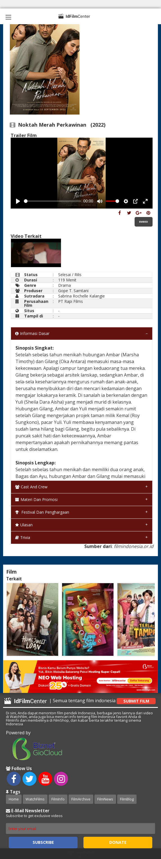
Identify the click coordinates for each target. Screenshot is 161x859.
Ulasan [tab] (24, 524)
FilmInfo (58, 799)
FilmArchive (80, 799)
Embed (143, 221)
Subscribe (43, 842)
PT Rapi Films (70, 301)
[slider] (52, 201)
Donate (117, 842)
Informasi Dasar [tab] (32, 333)
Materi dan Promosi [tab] (36, 499)
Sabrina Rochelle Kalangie (81, 296)
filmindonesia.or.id (133, 546)
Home (14, 799)
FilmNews (105, 799)
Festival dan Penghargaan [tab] (42, 512)
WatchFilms (35, 799)
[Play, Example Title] (17, 201)
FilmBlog (127, 799)
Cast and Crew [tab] (31, 486)
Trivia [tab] (22, 537)
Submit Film (136, 701)
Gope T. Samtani (73, 290)
